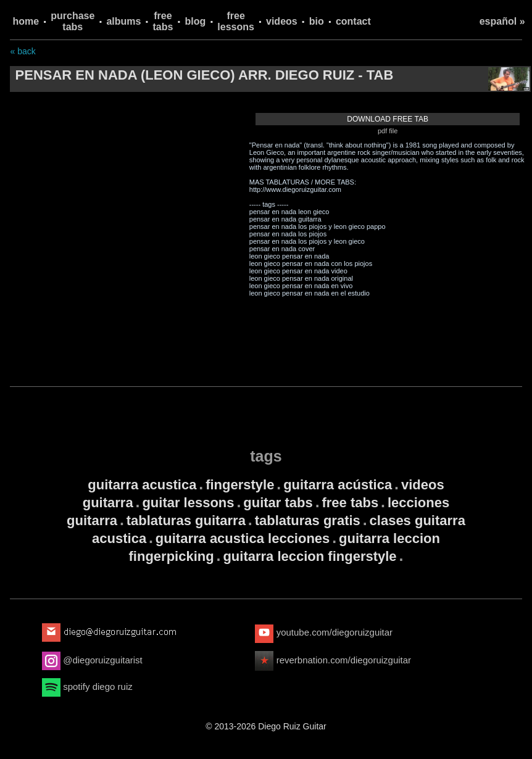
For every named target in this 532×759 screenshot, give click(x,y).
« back (22, 51)
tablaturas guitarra (186, 520)
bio (316, 21)
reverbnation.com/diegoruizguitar (333, 660)
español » (502, 21)
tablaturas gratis (307, 520)
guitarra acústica (337, 484)
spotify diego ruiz (87, 686)
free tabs (163, 21)
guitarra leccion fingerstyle (309, 556)
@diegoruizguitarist (92, 660)
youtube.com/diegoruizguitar (324, 632)
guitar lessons (188, 502)
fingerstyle (240, 484)
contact (353, 21)
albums (123, 21)
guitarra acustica (142, 484)
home (25, 21)
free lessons (235, 21)
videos (281, 21)
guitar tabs (277, 502)
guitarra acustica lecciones (243, 538)
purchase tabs (72, 21)
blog (195, 21)
